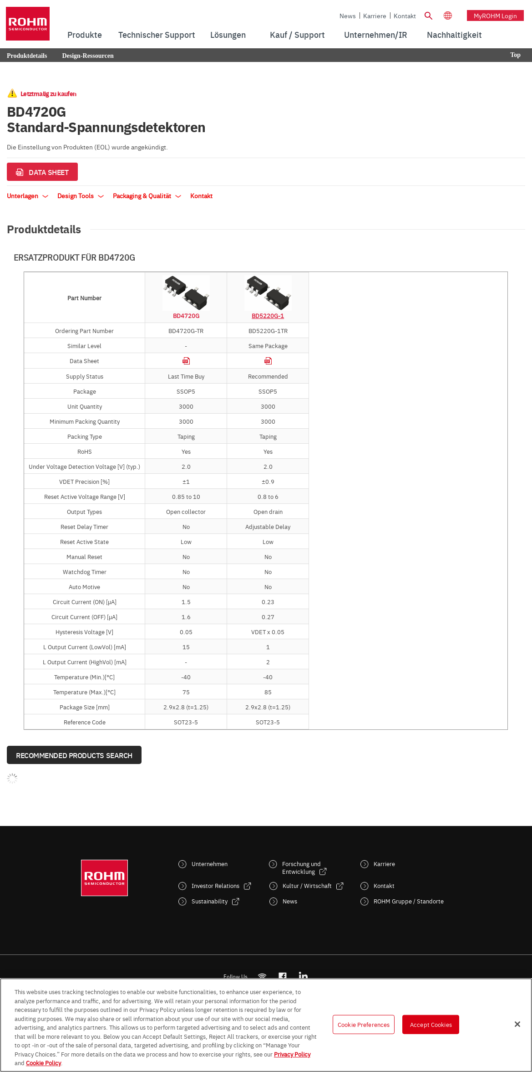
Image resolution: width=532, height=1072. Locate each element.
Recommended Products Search (74, 755)
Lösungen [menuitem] (228, 34)
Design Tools (80, 195)
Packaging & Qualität (147, 195)
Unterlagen (27, 195)
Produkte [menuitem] (84, 34)
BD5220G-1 (268, 315)
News (347, 15)
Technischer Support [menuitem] (156, 34)
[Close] (517, 1024)
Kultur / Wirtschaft (307, 885)
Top (515, 54)
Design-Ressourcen (87, 55)
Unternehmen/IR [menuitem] (375, 34)
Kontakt (405, 15)
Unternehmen (210, 863)
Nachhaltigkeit (454, 34)
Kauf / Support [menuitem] (297, 34)
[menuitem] (454, 34)
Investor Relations (215, 885)
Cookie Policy (43, 1062)
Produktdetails (27, 55)
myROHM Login (495, 15)
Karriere (374, 15)
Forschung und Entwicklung (301, 867)
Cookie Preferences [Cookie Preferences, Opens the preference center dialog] (364, 1024)
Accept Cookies (431, 1024)
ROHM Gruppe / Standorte (409, 901)
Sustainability (210, 901)
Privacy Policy (292, 1054)
